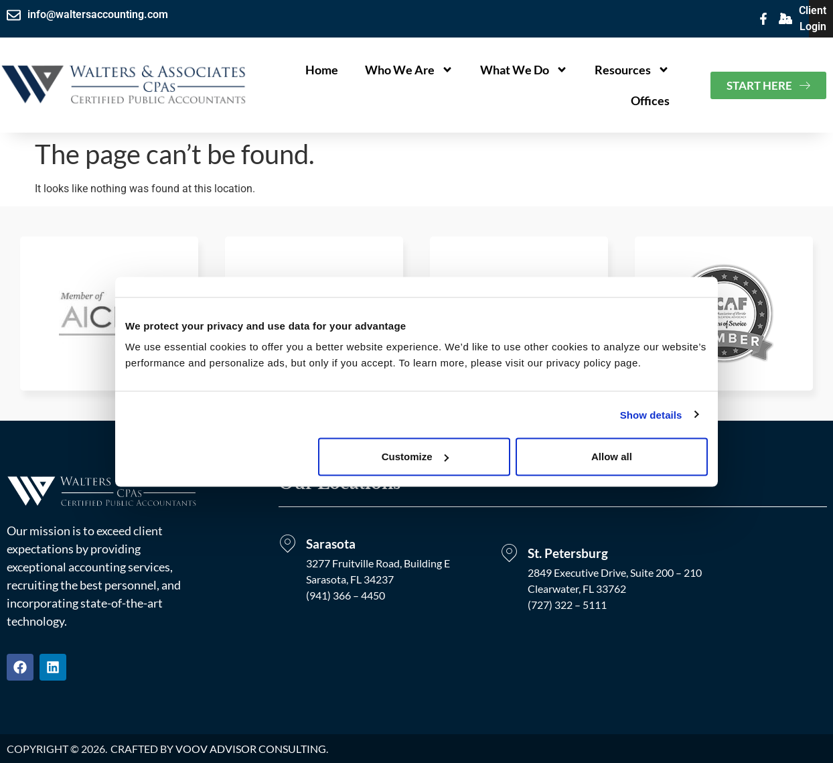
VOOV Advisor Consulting (250, 748)
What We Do (524, 69)
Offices (650, 100)
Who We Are (409, 69)
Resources (632, 69)
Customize (415, 456)
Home (321, 69)
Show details (651, 414)
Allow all (611, 456)
